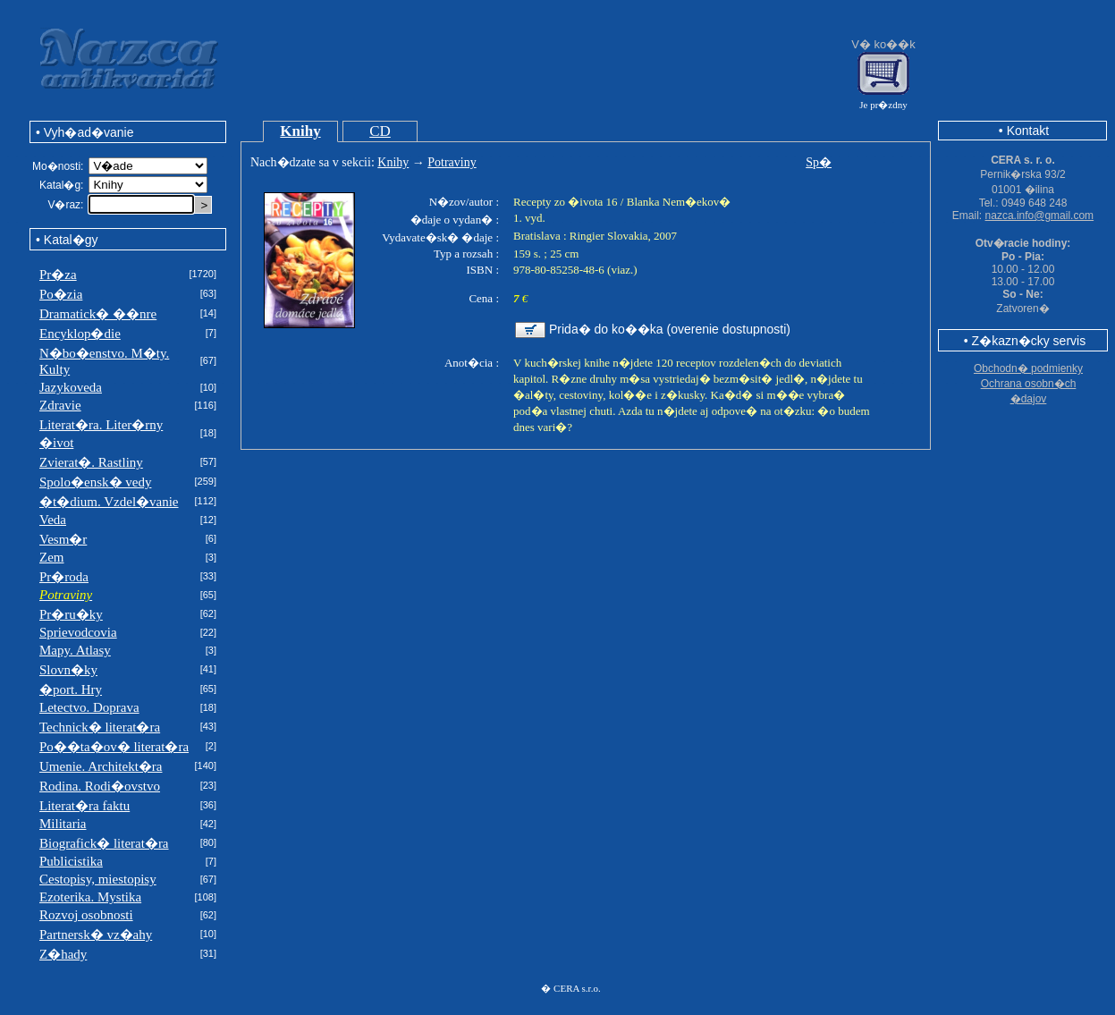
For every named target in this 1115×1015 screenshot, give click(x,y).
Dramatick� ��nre (97, 314)
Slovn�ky (68, 670)
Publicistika (71, 861)
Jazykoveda (70, 387)
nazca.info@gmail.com (1039, 215)
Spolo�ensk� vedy (95, 482)
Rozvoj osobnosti (86, 915)
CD (380, 131)
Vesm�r (63, 539)
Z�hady (63, 954)
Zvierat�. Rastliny (91, 462)
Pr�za (58, 274)
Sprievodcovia (78, 632)
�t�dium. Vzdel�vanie (109, 502)
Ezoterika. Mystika (90, 897)
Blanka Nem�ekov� (679, 201)
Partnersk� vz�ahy (95, 934)
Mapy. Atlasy (75, 650)
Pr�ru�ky (71, 614)
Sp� (819, 162)
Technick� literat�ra (99, 727)
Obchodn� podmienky (1028, 368)
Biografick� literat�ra (104, 843)
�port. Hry (70, 689)
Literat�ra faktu (84, 806)
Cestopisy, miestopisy (97, 879)
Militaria (63, 823)
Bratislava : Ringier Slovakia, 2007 (595, 235)
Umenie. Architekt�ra (100, 766)
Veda (52, 519)
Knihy (300, 131)
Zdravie (60, 405)
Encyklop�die (80, 333)
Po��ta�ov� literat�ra (114, 747)
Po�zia (60, 294)
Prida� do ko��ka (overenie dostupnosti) (669, 329)
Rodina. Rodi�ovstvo (99, 786)
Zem (51, 557)
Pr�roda (64, 577)
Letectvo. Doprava (89, 707)
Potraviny (451, 162)
